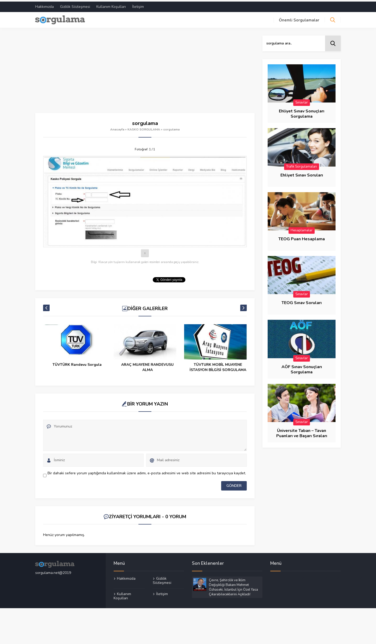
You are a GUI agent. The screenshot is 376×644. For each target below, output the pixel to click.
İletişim (138, 5)
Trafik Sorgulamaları (301, 165)
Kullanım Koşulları (111, 5)
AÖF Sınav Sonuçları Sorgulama (301, 368)
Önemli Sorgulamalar (299, 18)
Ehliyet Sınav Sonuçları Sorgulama (301, 112)
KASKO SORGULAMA (143, 128)
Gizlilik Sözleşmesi (75, 5)
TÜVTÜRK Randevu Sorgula (147, 363)
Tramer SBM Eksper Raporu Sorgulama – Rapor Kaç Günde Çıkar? (77, 368)
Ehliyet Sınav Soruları (301, 173)
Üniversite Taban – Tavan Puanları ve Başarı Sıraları (301, 432)
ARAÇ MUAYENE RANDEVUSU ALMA (218, 366)
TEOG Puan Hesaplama (301, 237)
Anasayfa (117, 128)
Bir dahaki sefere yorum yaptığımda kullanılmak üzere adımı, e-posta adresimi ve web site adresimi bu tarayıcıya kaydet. (147, 471)
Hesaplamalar (302, 228)
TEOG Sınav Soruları (301, 301)
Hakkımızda (44, 5)
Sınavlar (301, 101)
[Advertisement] (145, 72)
